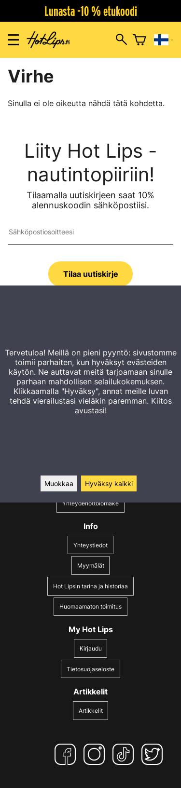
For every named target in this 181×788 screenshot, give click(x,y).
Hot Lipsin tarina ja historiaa (90, 586)
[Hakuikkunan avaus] (121, 40)
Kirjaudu (91, 648)
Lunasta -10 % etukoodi (90, 11)
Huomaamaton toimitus (90, 606)
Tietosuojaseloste (90, 669)
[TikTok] (125, 754)
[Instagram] (96, 754)
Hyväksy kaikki (109, 483)
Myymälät (90, 565)
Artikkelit (91, 710)
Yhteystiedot (90, 545)
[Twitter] (154, 754)
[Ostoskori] (139, 40)
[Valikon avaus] (13, 39)
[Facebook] (67, 754)
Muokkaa (58, 483)
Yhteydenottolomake (90, 503)
